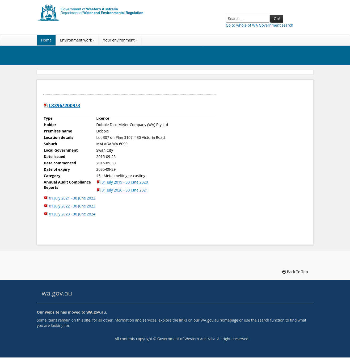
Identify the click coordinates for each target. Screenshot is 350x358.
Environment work (77, 40)
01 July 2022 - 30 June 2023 (72, 206)
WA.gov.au (96, 312)
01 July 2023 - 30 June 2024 (72, 214)
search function (271, 320)
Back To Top (295, 271)
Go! (277, 18)
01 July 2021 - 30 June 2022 (72, 198)
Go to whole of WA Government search (259, 25)
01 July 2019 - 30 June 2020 (125, 182)
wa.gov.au (57, 293)
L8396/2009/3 (64, 105)
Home (46, 40)
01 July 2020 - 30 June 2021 (125, 190)
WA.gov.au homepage (219, 320)
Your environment (120, 40)
